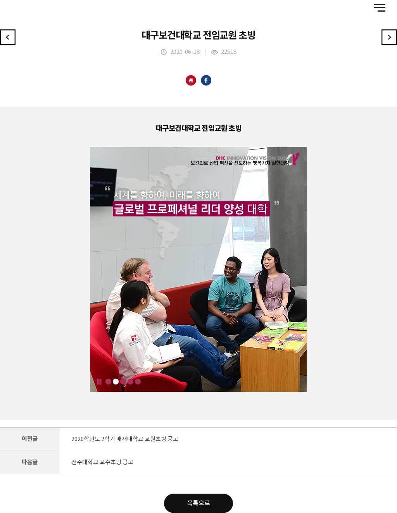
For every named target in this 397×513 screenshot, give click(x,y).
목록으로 (198, 503)
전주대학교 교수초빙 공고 (102, 462)
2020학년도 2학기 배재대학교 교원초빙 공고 (124, 439)
